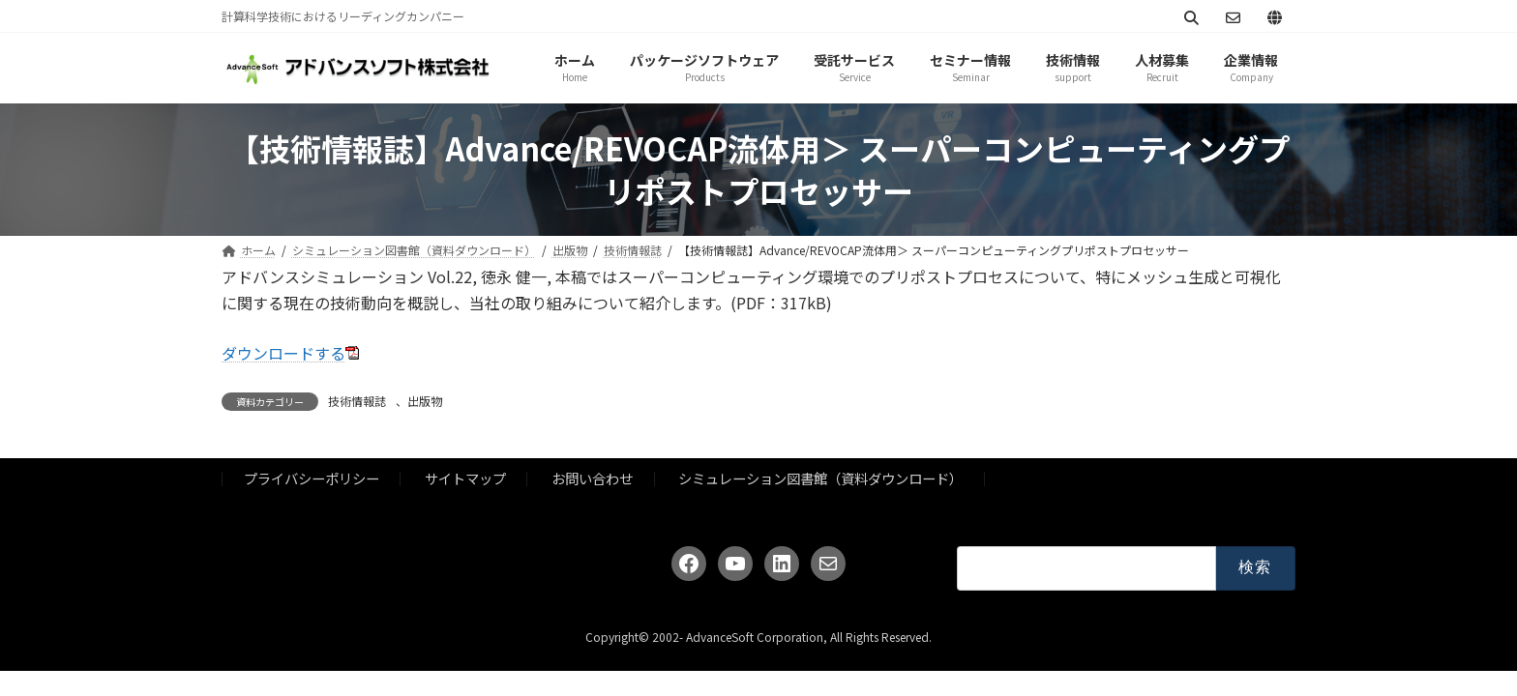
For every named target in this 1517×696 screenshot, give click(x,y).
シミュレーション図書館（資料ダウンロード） (820, 478)
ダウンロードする (283, 352)
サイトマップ (465, 478)
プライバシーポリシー (311, 478)
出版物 (424, 400)
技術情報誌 (357, 400)
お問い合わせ (592, 478)
